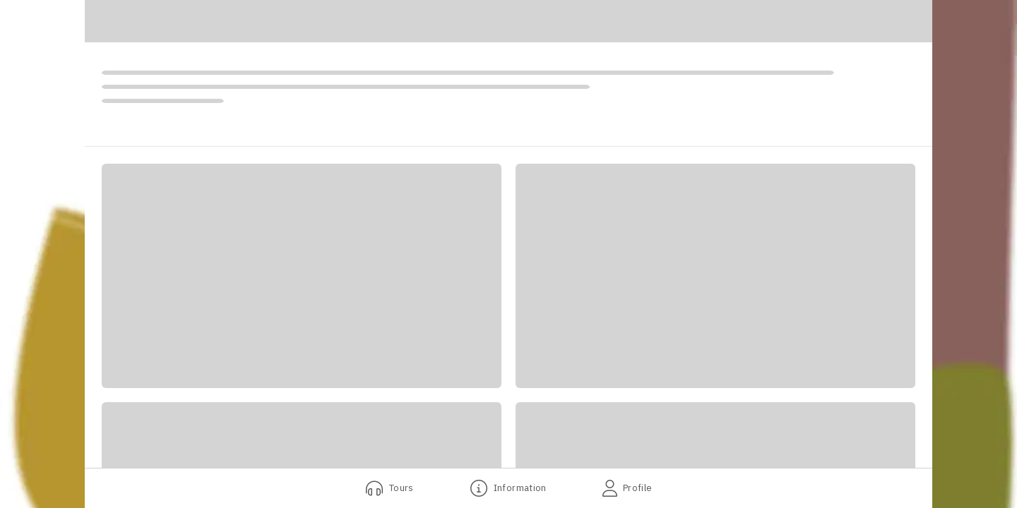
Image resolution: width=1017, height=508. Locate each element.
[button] (301, 276)
